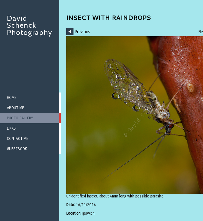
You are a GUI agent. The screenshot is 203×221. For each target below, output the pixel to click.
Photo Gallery (20, 118)
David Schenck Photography (29, 25)
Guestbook (17, 149)
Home (11, 97)
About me (15, 108)
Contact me (17, 138)
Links (11, 128)
